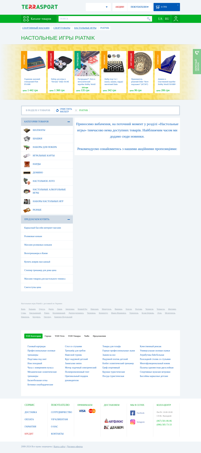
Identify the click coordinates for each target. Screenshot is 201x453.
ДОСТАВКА (31, 412)
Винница (118, 309)
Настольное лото (39, 181)
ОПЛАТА (29, 419)
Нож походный (35, 363)
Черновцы (91, 313)
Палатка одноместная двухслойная (156, 367)
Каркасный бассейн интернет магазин (42, 228)
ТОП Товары (74, 336)
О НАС (54, 426)
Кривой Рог (82, 309)
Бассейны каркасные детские (154, 376)
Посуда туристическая (113, 376)
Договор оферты (75, 446)
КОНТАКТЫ (57, 434)
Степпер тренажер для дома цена (40, 270)
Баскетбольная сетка (37, 380)
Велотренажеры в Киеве (36, 253)
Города (48, 336)
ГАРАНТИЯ (30, 426)
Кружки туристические (114, 372)
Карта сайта (59, 446)
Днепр (50, 309)
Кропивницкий (59, 313)
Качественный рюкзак (150, 346)
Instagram (137, 422)
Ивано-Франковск (118, 313)
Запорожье (69, 309)
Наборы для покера (40, 147)
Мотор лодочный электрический (81, 367)
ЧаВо (86, 336)
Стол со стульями (73, 346)
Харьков (32, 309)
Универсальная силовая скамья (155, 350)
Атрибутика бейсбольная (152, 355)
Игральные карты (39, 155)
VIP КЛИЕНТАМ (59, 419)
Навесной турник (73, 355)
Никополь (25, 317)
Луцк (159, 313)
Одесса (42, 309)
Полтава (138, 309)
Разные (32, 210)
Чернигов (149, 309)
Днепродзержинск (76, 313)
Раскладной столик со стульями (155, 359)
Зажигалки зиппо (73, 363)
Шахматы (34, 130)
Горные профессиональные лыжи (119, 350)
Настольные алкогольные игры (44, 190)
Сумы (23, 313)
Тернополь (133, 313)
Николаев (94, 309)
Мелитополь (170, 313)
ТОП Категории (33, 336)
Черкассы (161, 309)
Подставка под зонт (37, 359)
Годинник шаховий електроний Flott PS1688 (32, 81)
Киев (23, 309)
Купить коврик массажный (37, 262)
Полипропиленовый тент (77, 372)
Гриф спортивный (111, 367)
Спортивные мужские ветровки (155, 372)
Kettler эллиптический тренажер (118, 363)
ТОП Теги (59, 336)
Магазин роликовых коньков (38, 245)
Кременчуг (103, 313)
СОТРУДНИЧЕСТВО (61, 412)
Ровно (46, 313)
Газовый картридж (37, 346)
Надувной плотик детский (115, 359)
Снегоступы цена (32, 287)
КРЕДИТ (29, 434)
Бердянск (36, 317)
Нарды (32, 164)
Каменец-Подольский (63, 317)
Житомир (172, 309)
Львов (59, 309)
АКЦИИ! (119, 7)
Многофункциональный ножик (155, 363)
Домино (33, 172)
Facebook (137, 413)
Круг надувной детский (76, 359)
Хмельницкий (35, 313)
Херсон (129, 309)
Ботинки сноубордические (40, 384)
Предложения (99, 336)
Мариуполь (106, 309)
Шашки (32, 138)
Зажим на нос (109, 355)
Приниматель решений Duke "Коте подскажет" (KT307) (140, 81)
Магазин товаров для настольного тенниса (44, 279)
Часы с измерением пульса (40, 367)
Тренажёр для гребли (75, 350)
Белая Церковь (148, 313)
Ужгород (47, 317)
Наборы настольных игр (43, 201)
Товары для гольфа (112, 346)
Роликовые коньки (33, 236)
